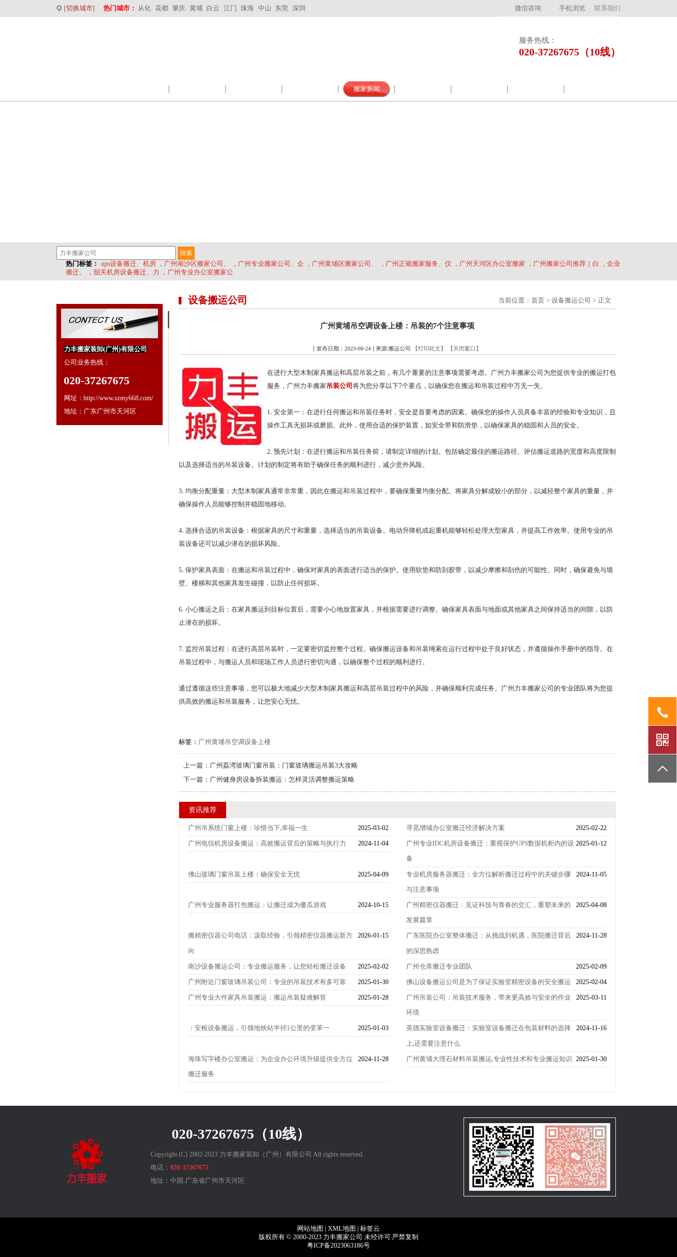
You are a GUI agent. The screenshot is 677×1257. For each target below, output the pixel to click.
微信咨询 (528, 8)
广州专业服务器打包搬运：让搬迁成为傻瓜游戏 (257, 904)
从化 (144, 8)
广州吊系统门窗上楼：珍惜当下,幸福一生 (248, 827)
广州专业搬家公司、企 (271, 263)
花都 (161, 8)
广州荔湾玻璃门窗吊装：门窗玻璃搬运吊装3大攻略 (284, 765)
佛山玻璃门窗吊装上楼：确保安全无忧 (244, 874)
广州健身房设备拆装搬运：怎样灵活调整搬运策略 (282, 779)
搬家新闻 (367, 89)
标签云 (370, 1228)
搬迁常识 (479, 89)
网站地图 (310, 1228)
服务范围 (197, 89)
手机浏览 (572, 8)
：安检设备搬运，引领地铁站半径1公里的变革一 (259, 1028)
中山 (264, 8)
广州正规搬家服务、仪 (418, 263)
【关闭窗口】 (464, 348)
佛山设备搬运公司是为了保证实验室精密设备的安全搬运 (488, 981)
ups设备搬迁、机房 (128, 263)
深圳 (299, 8)
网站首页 (84, 89)
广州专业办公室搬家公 (200, 272)
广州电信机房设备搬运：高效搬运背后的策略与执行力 (267, 843)
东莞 (281, 8)
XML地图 (341, 1228)
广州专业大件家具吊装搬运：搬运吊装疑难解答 (257, 997)
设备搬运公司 (571, 300)
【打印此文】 (429, 348)
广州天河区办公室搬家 (492, 263)
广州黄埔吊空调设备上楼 (234, 741)
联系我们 (607, 8)
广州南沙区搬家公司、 (197, 263)
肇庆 (178, 8)
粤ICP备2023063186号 (338, 1245)
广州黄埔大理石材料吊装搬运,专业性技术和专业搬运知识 (489, 1059)
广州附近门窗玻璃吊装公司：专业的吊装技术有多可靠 (267, 981)
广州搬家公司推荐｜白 (566, 263)
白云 (213, 8)
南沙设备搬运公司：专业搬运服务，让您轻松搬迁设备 (267, 966)
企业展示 (254, 89)
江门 (230, 8)
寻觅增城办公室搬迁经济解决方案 (455, 827)
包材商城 (310, 89)
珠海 (247, 8)
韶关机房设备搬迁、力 (126, 272)
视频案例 (423, 89)
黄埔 (196, 8)
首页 (537, 300)
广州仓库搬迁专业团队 (439, 966)
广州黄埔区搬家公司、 (345, 263)
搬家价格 (536, 89)
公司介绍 (141, 89)
